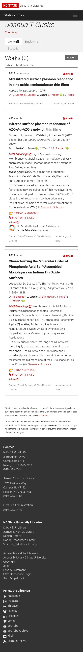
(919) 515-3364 (12, 469)
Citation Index (13, 15)
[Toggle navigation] (75, 15)
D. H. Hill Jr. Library (14, 451)
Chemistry (11, 32)
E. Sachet (18, 94)
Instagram (11, 600)
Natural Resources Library (19, 540)
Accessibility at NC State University (24, 557)
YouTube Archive (15, 630)
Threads (10, 605)
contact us (44, 415)
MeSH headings (20, 154)
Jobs (6, 565)
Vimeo (9, 620)
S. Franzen (53, 94)
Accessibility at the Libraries (20, 553)
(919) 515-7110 (12, 496)
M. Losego (30, 94)
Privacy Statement (14, 570)
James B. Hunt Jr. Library (18, 478)
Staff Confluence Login (17, 574)
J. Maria (69, 94)
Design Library (12, 535)
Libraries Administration (18, 505)
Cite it (68, 73)
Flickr (8, 635)
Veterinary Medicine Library (20, 544)
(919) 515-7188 (12, 510)
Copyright (9, 561)
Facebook (11, 595)
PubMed (14, 222)
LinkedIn (10, 615)
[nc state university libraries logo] (42, 7)
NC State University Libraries (22, 522)
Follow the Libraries (16, 591)
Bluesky (10, 610)
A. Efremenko (46, 296)
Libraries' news (14, 640)
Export (71, 57)
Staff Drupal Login (14, 578)
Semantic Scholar (52, 207)
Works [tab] (13, 42)
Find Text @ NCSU (21, 217)
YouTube (10, 625)
